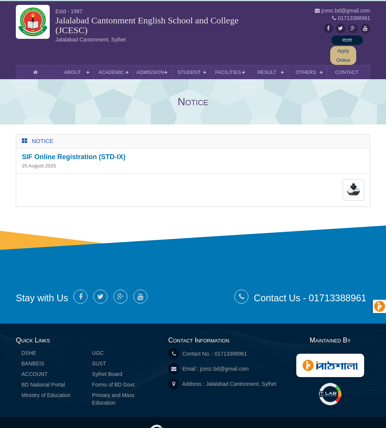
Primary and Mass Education (113, 380)
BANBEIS (32, 344)
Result (266, 53)
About (72, 53)
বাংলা (308, 41)
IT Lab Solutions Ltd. (182, 413)
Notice (43, 121)
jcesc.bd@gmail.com (224, 350)
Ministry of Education (45, 376)
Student (189, 53)
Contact (346, 53)
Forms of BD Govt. (114, 365)
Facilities (228, 53)
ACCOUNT (34, 355)
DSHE (28, 334)
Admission (150, 53)
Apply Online (351, 41)
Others (306, 53)
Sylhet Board (107, 355)
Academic (111, 53)
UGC (98, 334)
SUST (99, 344)
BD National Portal (43, 365)
